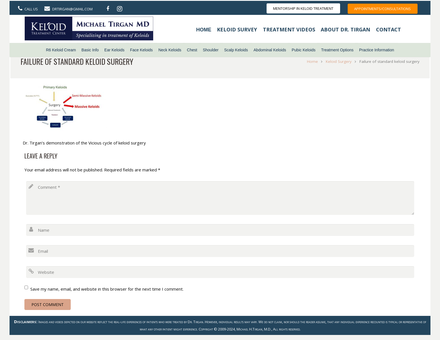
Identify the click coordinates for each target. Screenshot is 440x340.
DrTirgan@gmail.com (72, 9)
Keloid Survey (237, 29)
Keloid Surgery (337, 61)
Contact (388, 29)
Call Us (31, 9)
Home (203, 30)
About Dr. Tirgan (345, 29)
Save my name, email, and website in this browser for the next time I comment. (107, 289)
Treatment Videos (289, 29)
